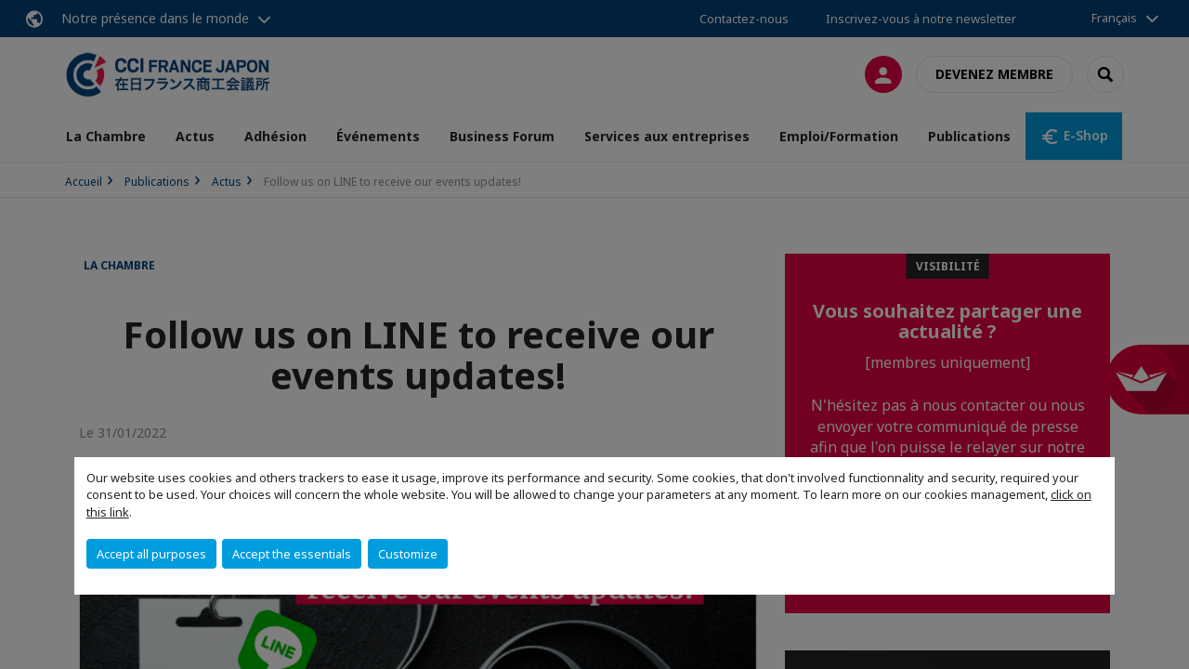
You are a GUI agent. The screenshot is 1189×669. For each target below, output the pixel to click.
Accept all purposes (151, 553)
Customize (408, 553)
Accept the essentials (291, 553)
